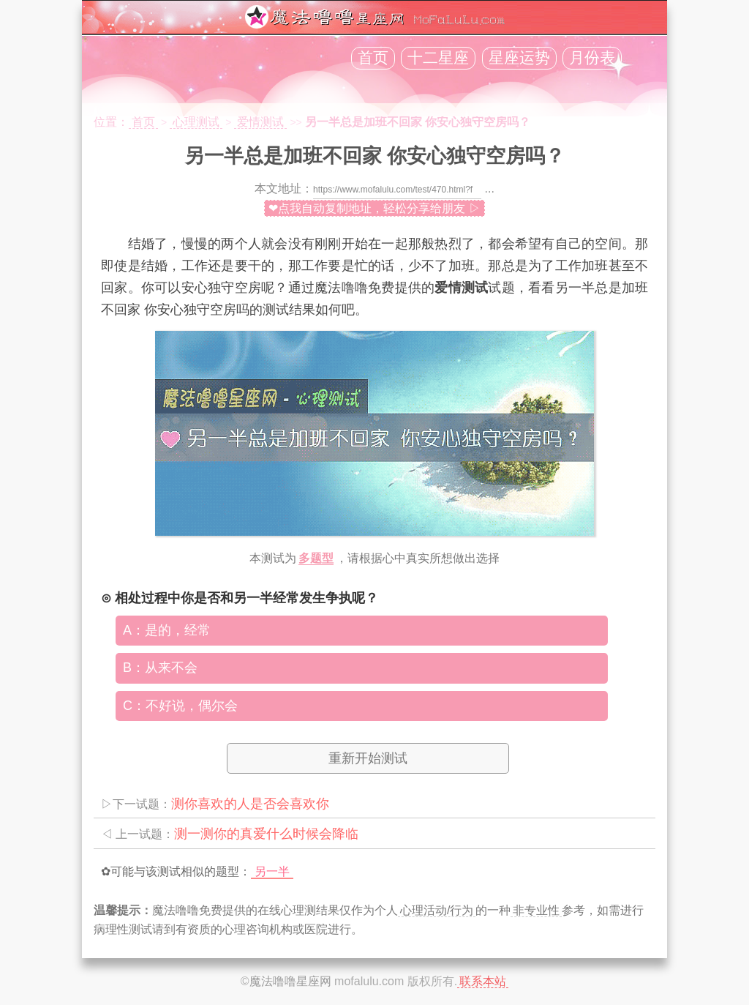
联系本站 (482, 981)
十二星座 (438, 58)
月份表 (592, 58)
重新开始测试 (367, 758)
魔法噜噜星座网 (290, 981)
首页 (373, 58)
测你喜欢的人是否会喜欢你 (250, 803)
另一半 (272, 871)
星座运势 (519, 58)
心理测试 (196, 122)
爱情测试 (260, 122)
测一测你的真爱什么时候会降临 (266, 833)
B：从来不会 (160, 667)
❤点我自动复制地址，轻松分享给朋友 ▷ (374, 208)
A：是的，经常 (167, 630)
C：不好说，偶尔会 (180, 705)
